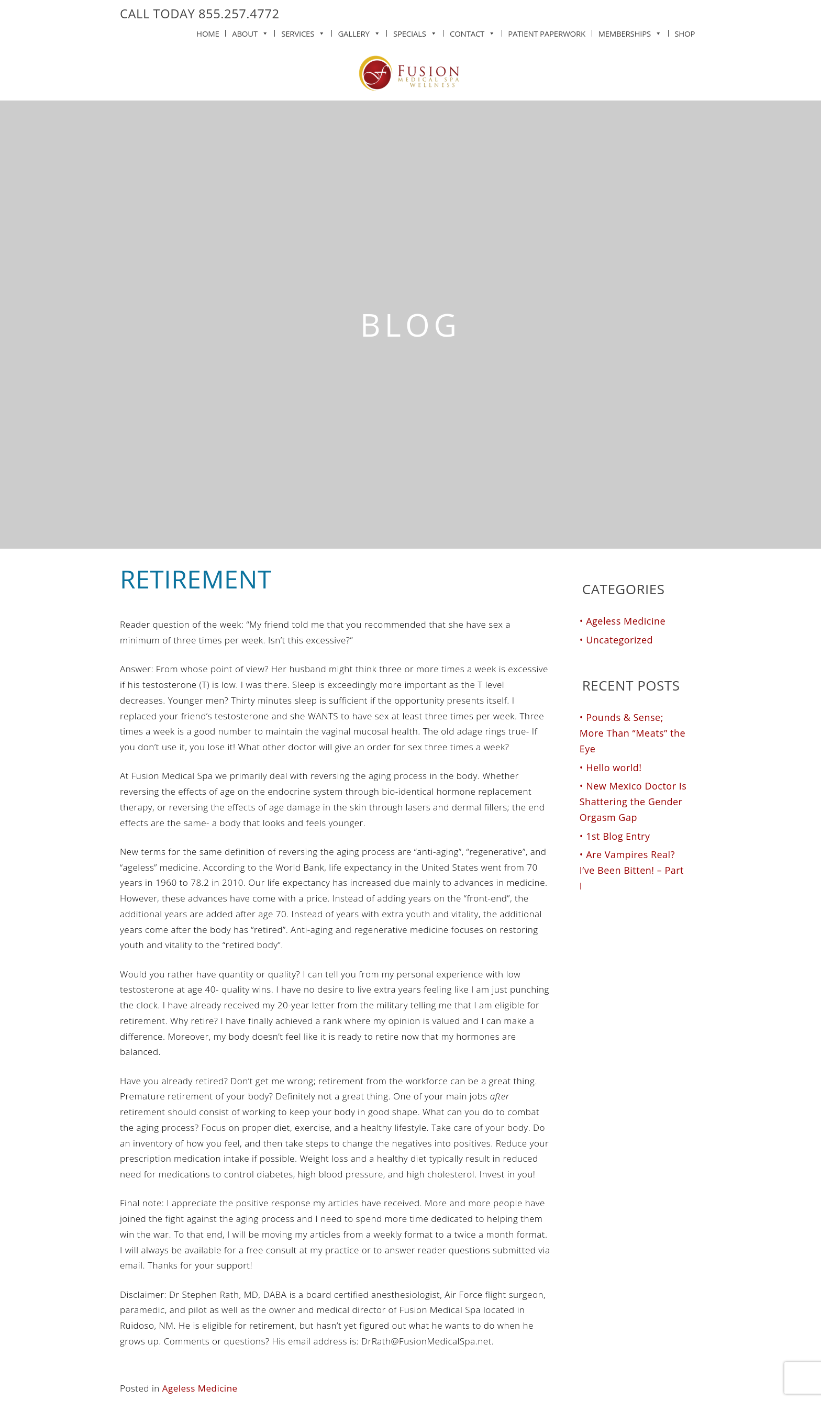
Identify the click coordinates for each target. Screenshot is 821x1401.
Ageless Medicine (200, 1388)
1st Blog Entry (618, 836)
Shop (684, 33)
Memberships (629, 31)
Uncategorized (619, 639)
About (250, 31)
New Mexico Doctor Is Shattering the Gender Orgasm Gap (633, 802)
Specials (415, 31)
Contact (472, 31)
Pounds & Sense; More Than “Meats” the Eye (632, 733)
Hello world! (613, 767)
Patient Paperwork (546, 33)
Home (207, 33)
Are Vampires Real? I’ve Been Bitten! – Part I (632, 870)
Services (303, 31)
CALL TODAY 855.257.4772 (200, 13)
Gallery (359, 31)
